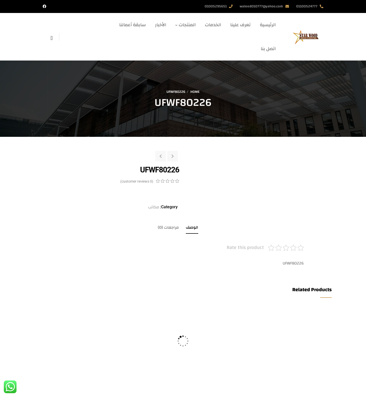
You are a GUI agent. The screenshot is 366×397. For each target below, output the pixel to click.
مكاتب (153, 207)
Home (195, 92)
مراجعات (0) (168, 227)
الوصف (192, 227)
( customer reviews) (136, 181)
